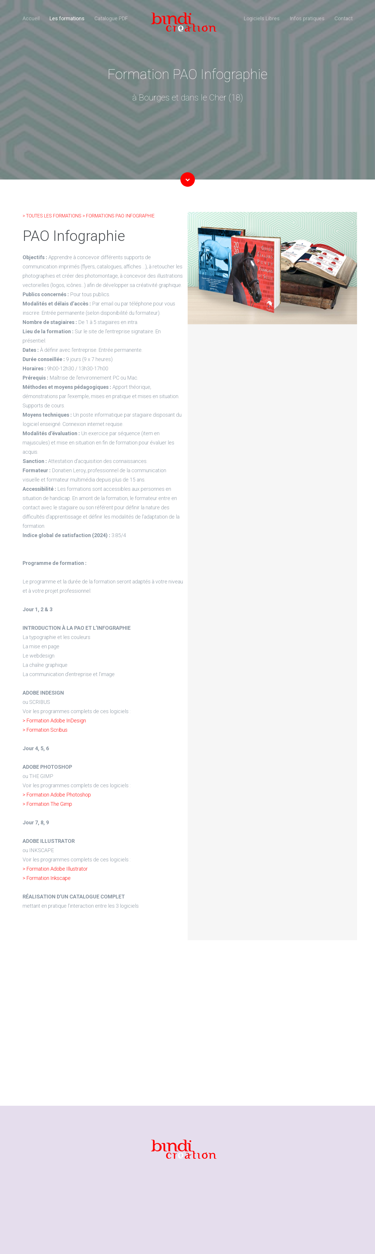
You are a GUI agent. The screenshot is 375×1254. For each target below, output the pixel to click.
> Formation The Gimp (47, 804)
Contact (343, 18)
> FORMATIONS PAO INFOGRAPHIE (119, 216)
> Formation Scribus (45, 730)
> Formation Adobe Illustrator (55, 869)
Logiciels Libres (262, 18)
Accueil (31, 18)
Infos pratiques (307, 18)
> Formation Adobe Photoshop (57, 795)
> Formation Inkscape (47, 878)
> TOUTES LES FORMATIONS (53, 216)
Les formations (67, 18)
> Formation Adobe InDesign (54, 720)
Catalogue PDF (111, 18)
